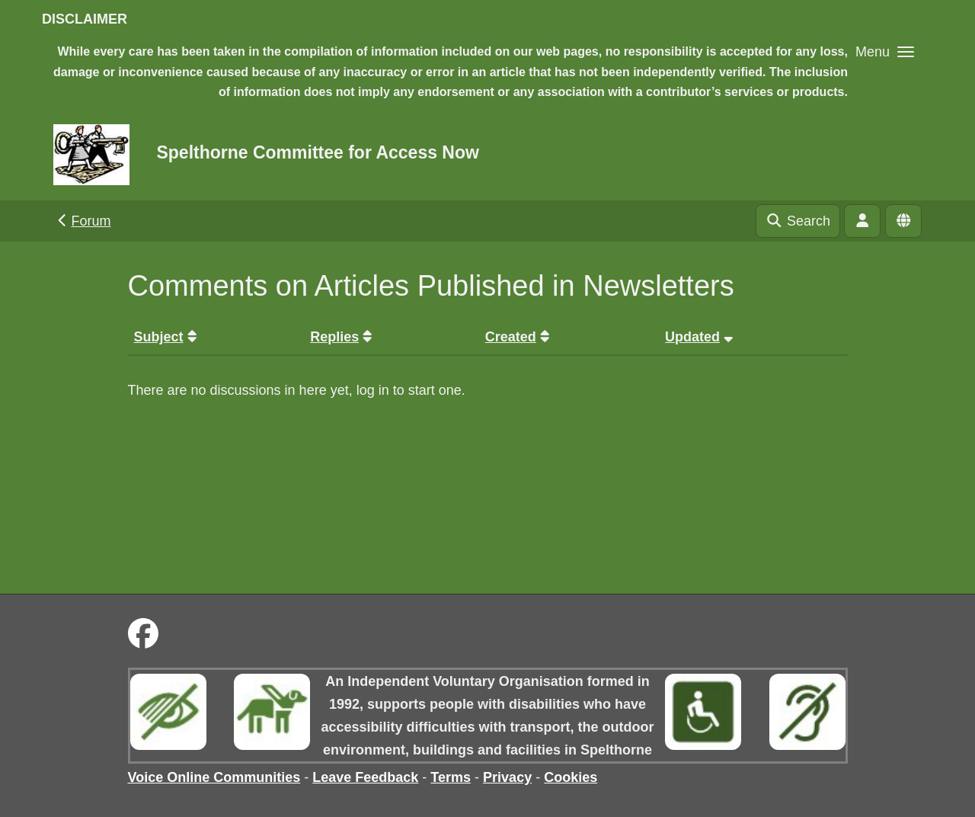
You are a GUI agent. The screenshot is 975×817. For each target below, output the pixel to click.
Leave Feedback (365, 777)
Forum (82, 221)
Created (519, 336)
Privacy (507, 777)
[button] (885, 51)
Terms (450, 777)
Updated (701, 336)
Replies (343, 336)
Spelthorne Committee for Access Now (317, 152)
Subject (167, 336)
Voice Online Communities (214, 777)
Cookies (570, 777)
